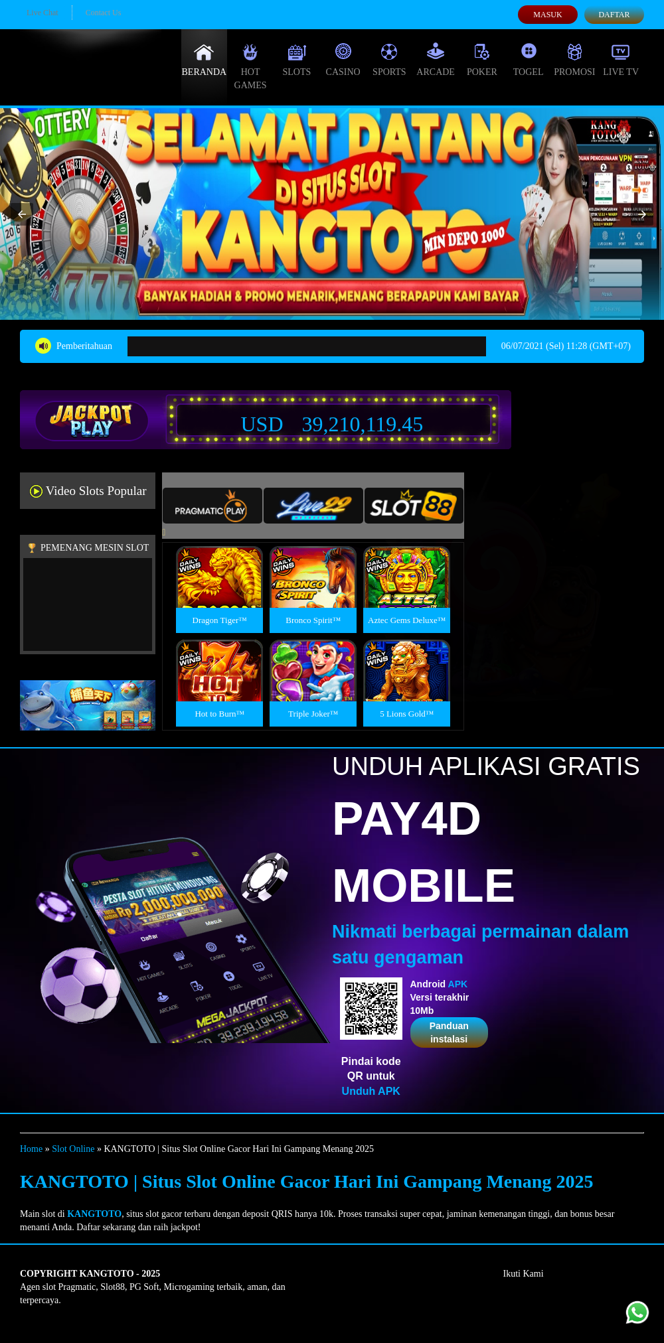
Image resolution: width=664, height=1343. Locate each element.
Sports (389, 59)
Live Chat (42, 12)
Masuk (547, 14)
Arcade (435, 59)
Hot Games (250, 66)
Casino (343, 59)
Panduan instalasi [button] (449, 1032)
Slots (296, 59)
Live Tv (621, 59)
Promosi (574, 59)
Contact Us (104, 12)
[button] (22, 214)
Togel (528, 59)
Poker (482, 59)
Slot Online (73, 1149)
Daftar (613, 14)
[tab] (212, 506)
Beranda (204, 59)
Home (31, 1149)
